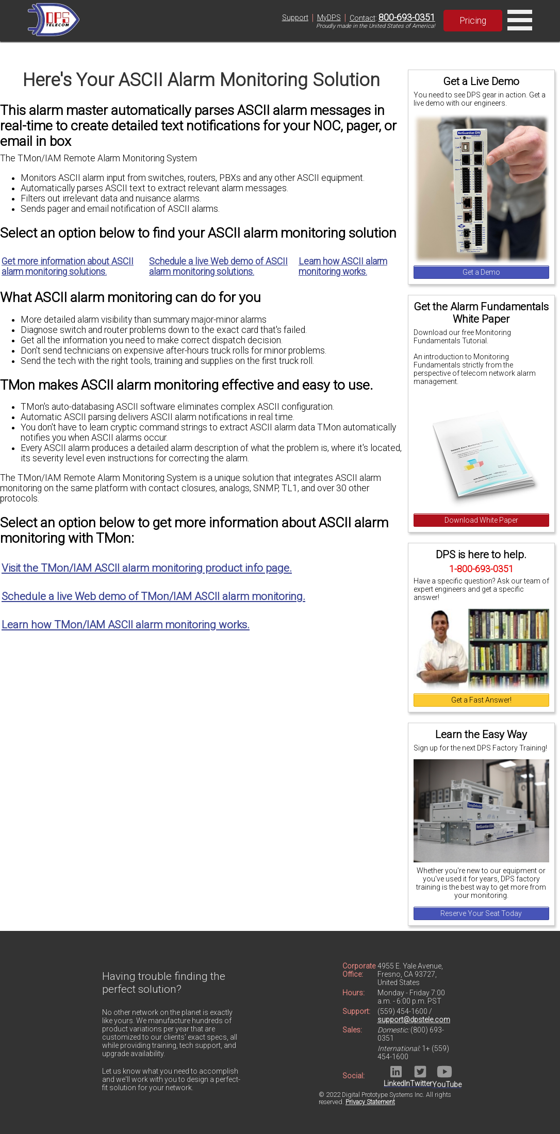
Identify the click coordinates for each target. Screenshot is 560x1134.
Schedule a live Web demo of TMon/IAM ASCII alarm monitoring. (153, 596)
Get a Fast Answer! (481, 700)
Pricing (472, 20)
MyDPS (329, 17)
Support (295, 17)
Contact (362, 18)
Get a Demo (481, 272)
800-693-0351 (406, 17)
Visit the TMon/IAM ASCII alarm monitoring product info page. (147, 568)
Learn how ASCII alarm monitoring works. (343, 266)
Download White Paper (481, 520)
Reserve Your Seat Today (481, 913)
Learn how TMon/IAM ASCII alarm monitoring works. (126, 625)
